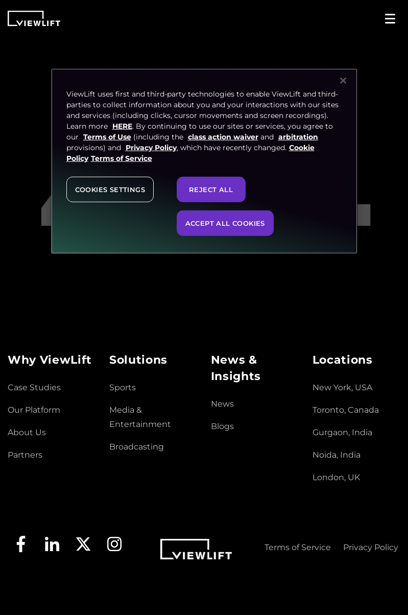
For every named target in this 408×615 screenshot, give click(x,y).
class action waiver (223, 136)
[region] (204, 160)
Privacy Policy (370, 547)
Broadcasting (136, 447)
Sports (122, 387)
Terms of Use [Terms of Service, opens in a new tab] (107, 136)
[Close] (343, 80)
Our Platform (34, 410)
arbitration (298, 136)
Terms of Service (298, 547)
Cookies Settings (110, 189)
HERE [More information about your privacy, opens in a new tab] (122, 125)
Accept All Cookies (225, 223)
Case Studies (34, 387)
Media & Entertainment (140, 417)
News (222, 404)
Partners (25, 455)
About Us (27, 432)
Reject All (211, 189)
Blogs (222, 426)
